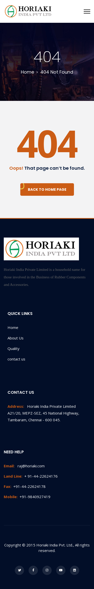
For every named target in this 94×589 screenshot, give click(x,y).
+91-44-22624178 (25, 486)
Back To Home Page (47, 189)
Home (13, 327)
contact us (16, 358)
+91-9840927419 (27, 496)
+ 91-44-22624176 (31, 476)
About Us (16, 337)
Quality (14, 348)
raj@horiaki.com (24, 465)
